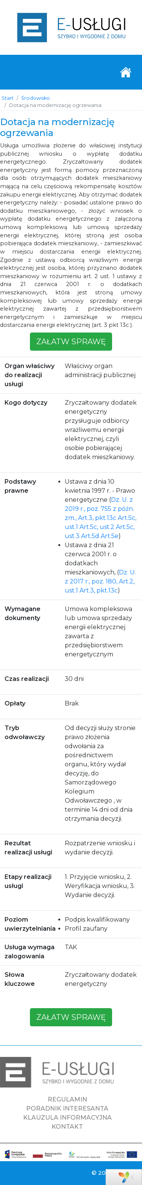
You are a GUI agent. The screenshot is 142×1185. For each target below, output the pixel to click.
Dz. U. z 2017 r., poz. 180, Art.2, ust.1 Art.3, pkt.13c (100, 581)
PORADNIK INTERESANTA (67, 1108)
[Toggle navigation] (125, 72)
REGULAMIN (67, 1099)
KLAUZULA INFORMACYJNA (67, 1117)
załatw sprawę (71, 341)
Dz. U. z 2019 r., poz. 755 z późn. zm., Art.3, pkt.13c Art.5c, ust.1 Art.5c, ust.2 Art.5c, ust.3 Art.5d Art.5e (100, 518)
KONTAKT (67, 1126)
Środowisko (35, 98)
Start (8, 98)
